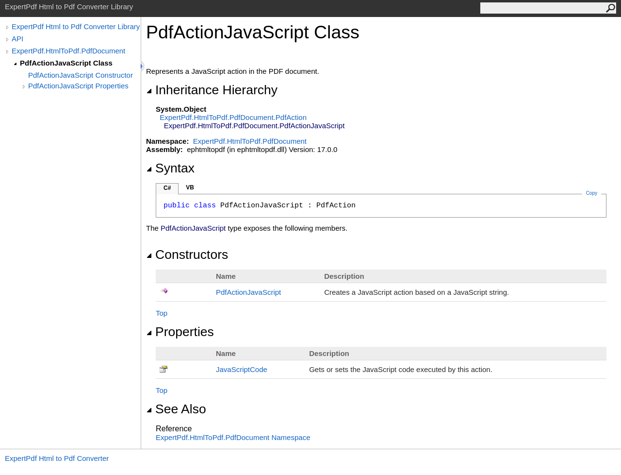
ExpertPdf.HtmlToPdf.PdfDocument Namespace (233, 437)
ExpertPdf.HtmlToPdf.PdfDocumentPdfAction (233, 117)
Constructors (187, 254)
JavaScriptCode (241, 369)
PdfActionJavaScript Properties (78, 86)
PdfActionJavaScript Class (66, 63)
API (17, 38)
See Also (176, 409)
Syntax (170, 168)
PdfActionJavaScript (248, 292)
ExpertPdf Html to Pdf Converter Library (76, 26)
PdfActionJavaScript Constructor (80, 75)
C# (167, 188)
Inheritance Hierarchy (212, 90)
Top (161, 313)
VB (190, 187)
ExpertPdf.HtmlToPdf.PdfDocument (68, 51)
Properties (180, 331)
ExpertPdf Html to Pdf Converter (57, 458)
